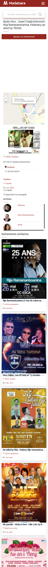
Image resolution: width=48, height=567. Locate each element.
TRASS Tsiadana (10, 157)
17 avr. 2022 (9, 532)
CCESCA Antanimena (10, 304)
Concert (7, 183)
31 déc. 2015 (9, 383)
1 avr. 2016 (9, 188)
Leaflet (42, 123)
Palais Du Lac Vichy (10, 528)
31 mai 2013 (9, 308)
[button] (6, 101)
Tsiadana (7, 179)
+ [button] (6, 95)
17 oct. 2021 (9, 457)
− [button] (6, 98)
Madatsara (14, 3)
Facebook (10, 167)
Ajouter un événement (24, 36)
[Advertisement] (24, 67)
